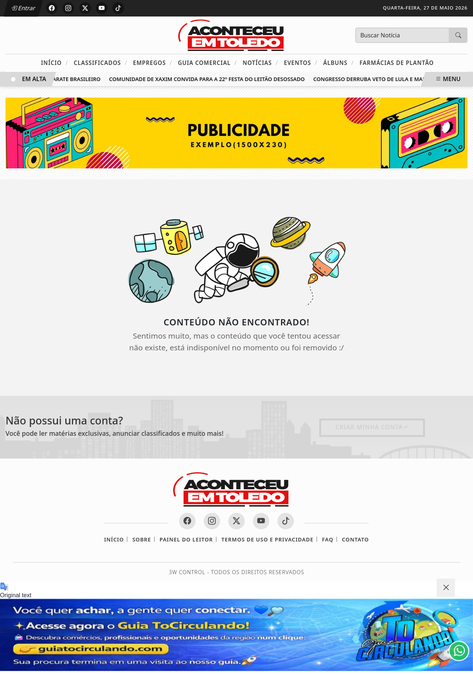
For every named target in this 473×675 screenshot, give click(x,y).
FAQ (327, 539)
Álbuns (338, 62)
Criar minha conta (372, 427)
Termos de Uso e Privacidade (267, 539)
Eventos (301, 62)
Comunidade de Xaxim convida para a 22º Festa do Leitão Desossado (209, 79)
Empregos (152, 62)
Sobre (141, 539)
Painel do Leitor (186, 539)
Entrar (23, 8)
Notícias (260, 62)
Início (54, 62)
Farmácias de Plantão (397, 62)
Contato (355, 539)
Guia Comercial (207, 62)
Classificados (100, 62)
